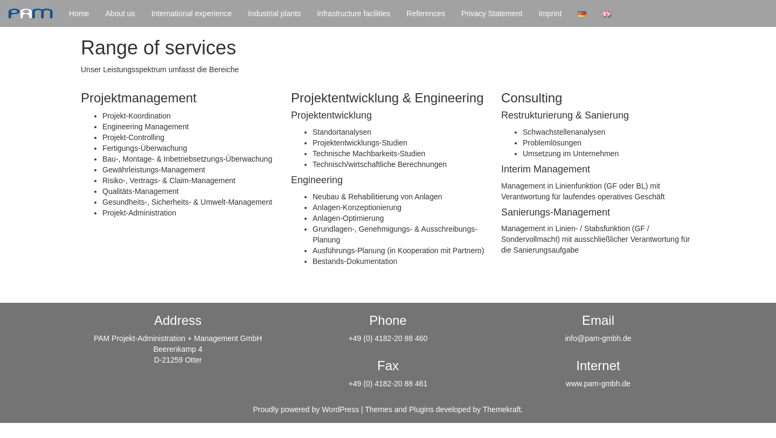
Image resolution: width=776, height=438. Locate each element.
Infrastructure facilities (353, 13)
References (425, 13)
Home (79, 13)
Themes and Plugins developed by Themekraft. (444, 409)
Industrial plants (274, 13)
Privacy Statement (492, 13)
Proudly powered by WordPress (306, 409)
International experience (191, 13)
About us (120, 13)
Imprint (550, 13)
